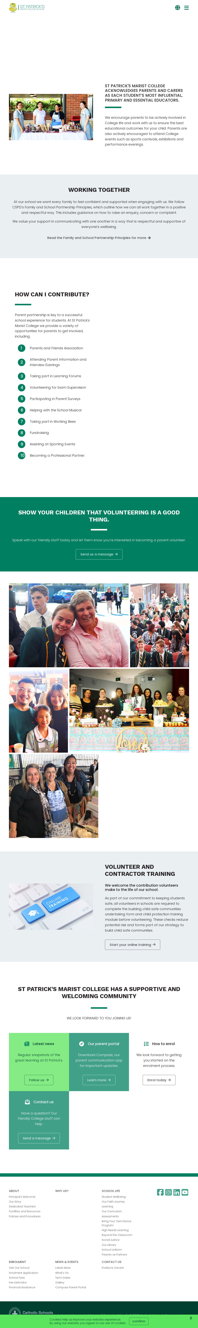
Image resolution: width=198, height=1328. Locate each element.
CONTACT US (112, 1263)
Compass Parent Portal (70, 1288)
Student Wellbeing (114, 1197)
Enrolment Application (23, 1273)
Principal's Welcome (22, 1197)
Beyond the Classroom (117, 1236)
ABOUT (14, 1192)
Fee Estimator (18, 1283)
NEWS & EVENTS (66, 1263)
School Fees (17, 1278)
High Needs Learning (115, 1231)
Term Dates (62, 1278)
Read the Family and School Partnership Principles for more (96, 238)
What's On (62, 1273)
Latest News (63, 1269)
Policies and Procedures (25, 1217)
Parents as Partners (114, 1255)
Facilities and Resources (24, 1212)
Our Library (109, 1245)
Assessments (110, 1217)
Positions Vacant (113, 1269)
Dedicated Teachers (22, 1207)
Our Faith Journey (113, 1202)
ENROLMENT (17, 1263)
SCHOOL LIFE (111, 1192)
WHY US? (61, 1192)
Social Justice (110, 1241)
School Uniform (112, 1250)
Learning (107, 1207)
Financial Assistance (22, 1288)
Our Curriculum (112, 1212)
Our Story (15, 1202)
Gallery (59, 1283)
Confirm (138, 1321)
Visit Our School (19, 1269)
